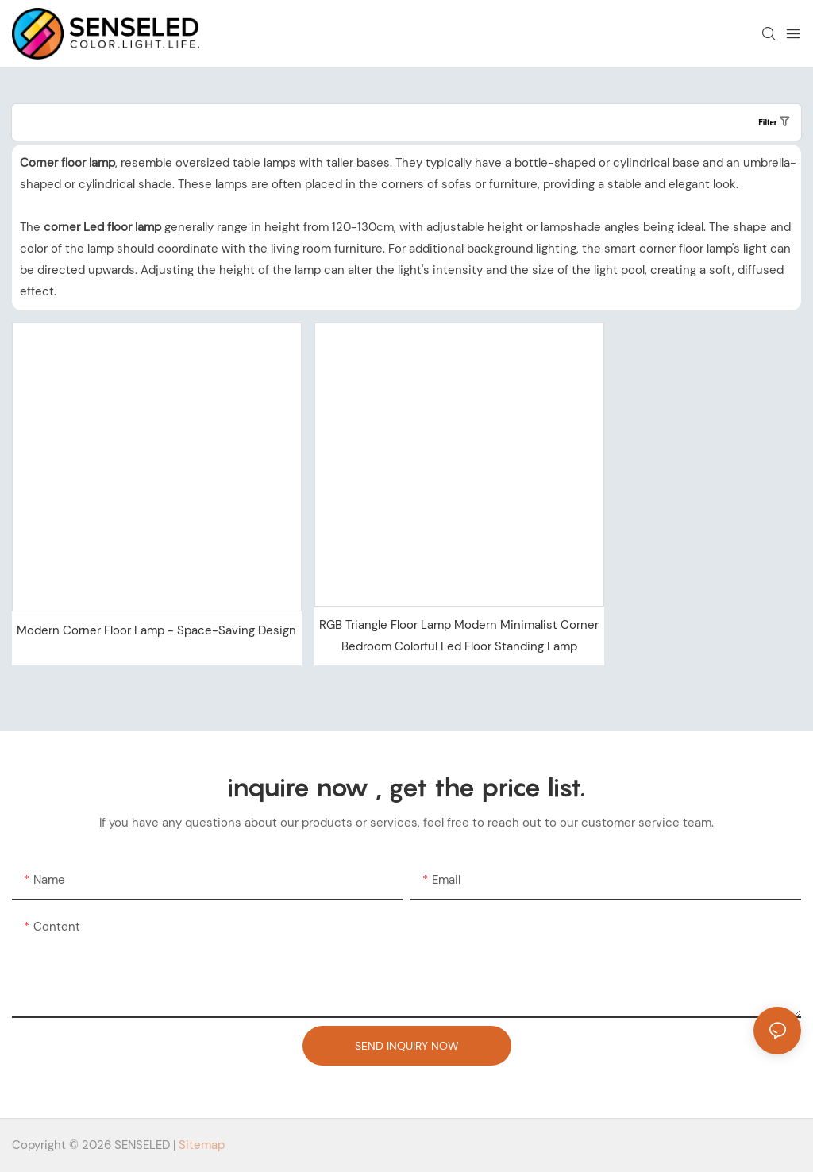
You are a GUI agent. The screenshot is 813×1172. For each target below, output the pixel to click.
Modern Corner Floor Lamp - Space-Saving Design (156, 630)
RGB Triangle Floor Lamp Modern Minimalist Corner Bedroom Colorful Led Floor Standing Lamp (459, 635)
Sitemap (202, 1145)
